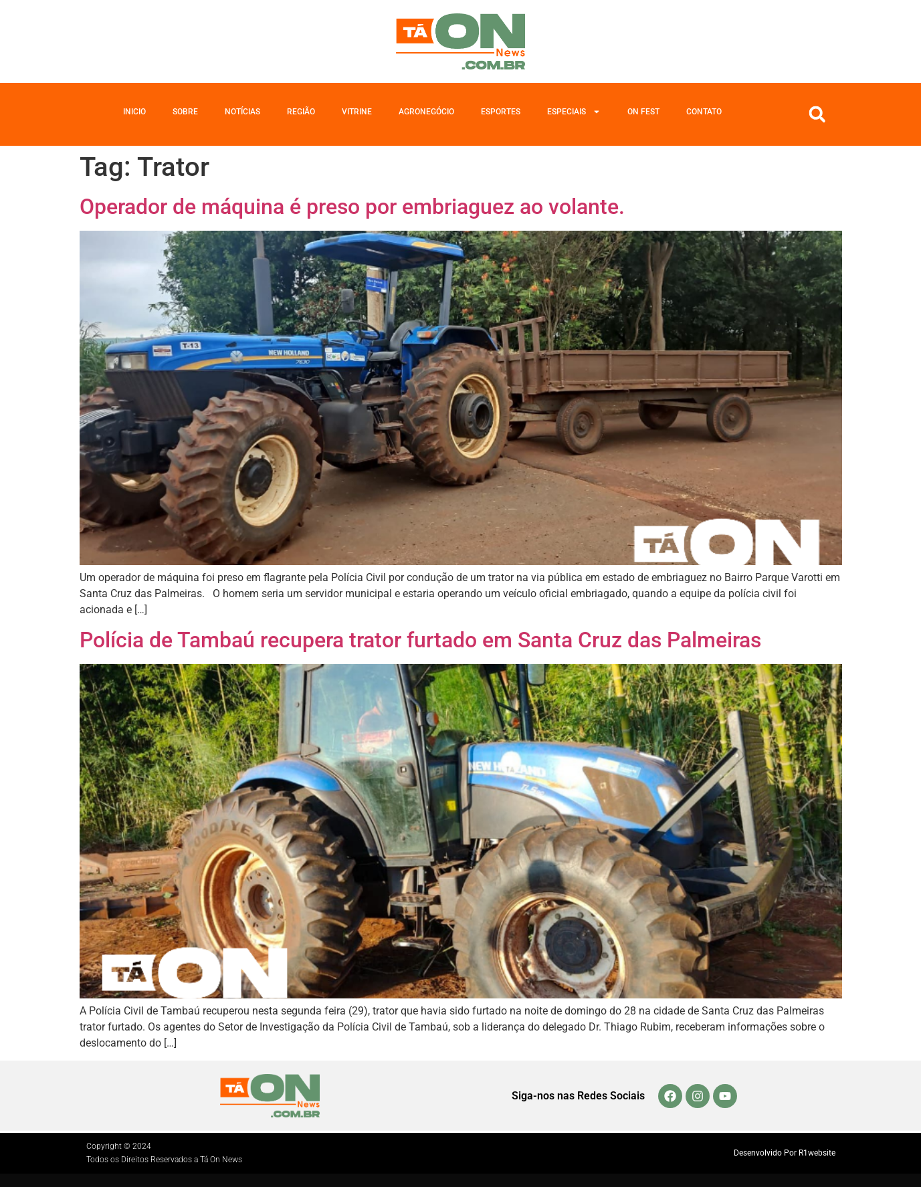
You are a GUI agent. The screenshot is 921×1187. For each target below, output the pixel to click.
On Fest (643, 111)
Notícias (242, 111)
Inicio (134, 111)
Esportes (500, 111)
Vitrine (357, 111)
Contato (704, 111)
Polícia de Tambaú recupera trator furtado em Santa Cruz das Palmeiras (420, 640)
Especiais (574, 111)
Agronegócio (426, 111)
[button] (817, 114)
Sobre (185, 111)
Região (301, 111)
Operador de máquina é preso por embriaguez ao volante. (355, 206)
